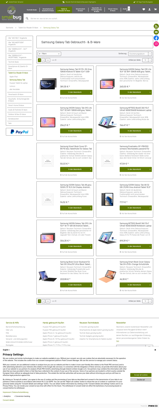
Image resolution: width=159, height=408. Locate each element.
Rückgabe (9, 345)
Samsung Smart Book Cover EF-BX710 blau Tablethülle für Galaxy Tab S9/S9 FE (76, 147)
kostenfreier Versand (14, 2)
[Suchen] (27, 18)
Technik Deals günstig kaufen (91, 333)
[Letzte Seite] (48, 60)
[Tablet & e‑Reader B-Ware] (64, 10)
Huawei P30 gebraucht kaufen (54, 330)
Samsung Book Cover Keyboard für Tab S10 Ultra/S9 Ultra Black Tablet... (75, 263)
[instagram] (156, 43)
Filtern (42, 54)
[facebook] (156, 38)
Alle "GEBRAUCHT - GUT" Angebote (17, 50)
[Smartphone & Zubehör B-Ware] (48, 10)
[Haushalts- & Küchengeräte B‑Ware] (97, 9)
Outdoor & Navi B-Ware (17, 114)
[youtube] (156, 26)
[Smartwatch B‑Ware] (80, 10)
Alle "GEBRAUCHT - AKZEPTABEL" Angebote (17, 57)
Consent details (8, 400)
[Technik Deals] (32, 10)
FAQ (7, 333)
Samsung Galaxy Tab (17, 80)
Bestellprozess (11, 336)
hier (117, 341)
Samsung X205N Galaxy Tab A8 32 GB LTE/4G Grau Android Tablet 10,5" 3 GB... (135, 186)
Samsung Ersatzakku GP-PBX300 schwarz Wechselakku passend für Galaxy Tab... (134, 147)
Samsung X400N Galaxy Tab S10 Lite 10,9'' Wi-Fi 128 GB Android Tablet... (76, 224)
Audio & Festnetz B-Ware (17, 110)
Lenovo (12, 86)
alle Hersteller (15, 89)
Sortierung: (123, 54)
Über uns (9, 330)
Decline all (141, 380)
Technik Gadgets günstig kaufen (92, 336)
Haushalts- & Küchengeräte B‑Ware (18, 100)
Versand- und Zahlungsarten (16, 339)
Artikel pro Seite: (135, 60)
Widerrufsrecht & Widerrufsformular (19, 342)
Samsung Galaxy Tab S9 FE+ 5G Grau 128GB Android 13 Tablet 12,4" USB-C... (76, 70)
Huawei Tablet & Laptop (19, 83)
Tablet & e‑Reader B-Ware (18, 73)
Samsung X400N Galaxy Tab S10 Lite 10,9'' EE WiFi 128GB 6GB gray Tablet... (136, 70)
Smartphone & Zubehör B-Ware (18, 67)
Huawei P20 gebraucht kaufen (54, 327)
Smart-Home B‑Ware (16, 105)
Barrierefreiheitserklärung (15, 327)
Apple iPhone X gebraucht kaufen (55, 342)
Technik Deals (13, 62)
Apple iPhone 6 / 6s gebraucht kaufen (57, 333)
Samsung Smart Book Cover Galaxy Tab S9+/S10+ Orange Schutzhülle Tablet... (135, 263)
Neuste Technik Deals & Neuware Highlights (81, 2)
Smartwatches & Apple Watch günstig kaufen (97, 330)
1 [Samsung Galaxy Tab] (39, 60)
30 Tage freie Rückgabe (143, 2)
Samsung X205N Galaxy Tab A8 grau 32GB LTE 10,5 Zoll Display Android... (75, 186)
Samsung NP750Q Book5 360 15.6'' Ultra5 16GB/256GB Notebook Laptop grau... (135, 109)
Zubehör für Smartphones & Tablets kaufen (96, 339)
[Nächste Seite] (43, 60)
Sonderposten (13, 119)
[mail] (156, 32)
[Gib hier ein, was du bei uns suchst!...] (91, 18)
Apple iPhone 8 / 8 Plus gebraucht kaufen (58, 339)
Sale (10, 123)
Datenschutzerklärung (20, 392)
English (6, 350)
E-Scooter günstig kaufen (89, 327)
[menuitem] (32, 10)
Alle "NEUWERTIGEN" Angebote (16, 44)
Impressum (7, 392)
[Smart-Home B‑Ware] (113, 10)
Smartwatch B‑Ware (15, 94)
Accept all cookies (140, 375)
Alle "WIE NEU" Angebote (17, 38)
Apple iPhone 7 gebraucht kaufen (55, 336)
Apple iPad (14, 77)
